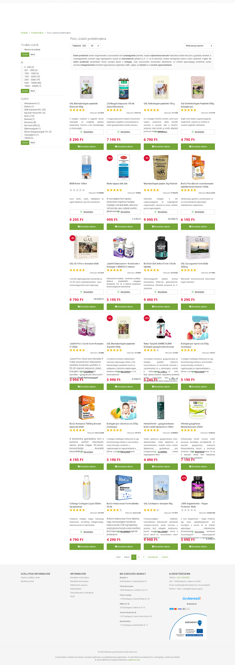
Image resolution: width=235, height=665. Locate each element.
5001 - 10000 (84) (32, 83)
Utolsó (165, 557)
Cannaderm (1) (31, 135)
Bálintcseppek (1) (32, 128)
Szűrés (25, 55)
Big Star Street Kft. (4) (34, 113)
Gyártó (25, 98)
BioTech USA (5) (32, 125)
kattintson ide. (134, 660)
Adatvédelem (76, 589)
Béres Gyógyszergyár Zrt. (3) (38, 132)
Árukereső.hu (191, 604)
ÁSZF (72, 596)
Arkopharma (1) (32, 103)
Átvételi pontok (27, 581)
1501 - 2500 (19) (32, 76)
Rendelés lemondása (79, 581)
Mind (33, 55)
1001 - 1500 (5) (31, 73)
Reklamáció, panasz (79, 585)
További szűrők (30, 44)
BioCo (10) (29, 116)
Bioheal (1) (29, 119)
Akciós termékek (32, 49)
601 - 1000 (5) (31, 70)
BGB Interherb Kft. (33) (35, 110)
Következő (153, 557)
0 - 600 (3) (29, 67)
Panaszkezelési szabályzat (82, 593)
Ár (22, 62)
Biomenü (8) (30, 122)
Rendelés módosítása (79, 577)
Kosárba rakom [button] (86, 146)
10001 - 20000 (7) (32, 86)
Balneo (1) (29, 106)
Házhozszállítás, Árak (30, 577)
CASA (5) (28, 138)
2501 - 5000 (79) (32, 80)
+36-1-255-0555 (183, 577)
